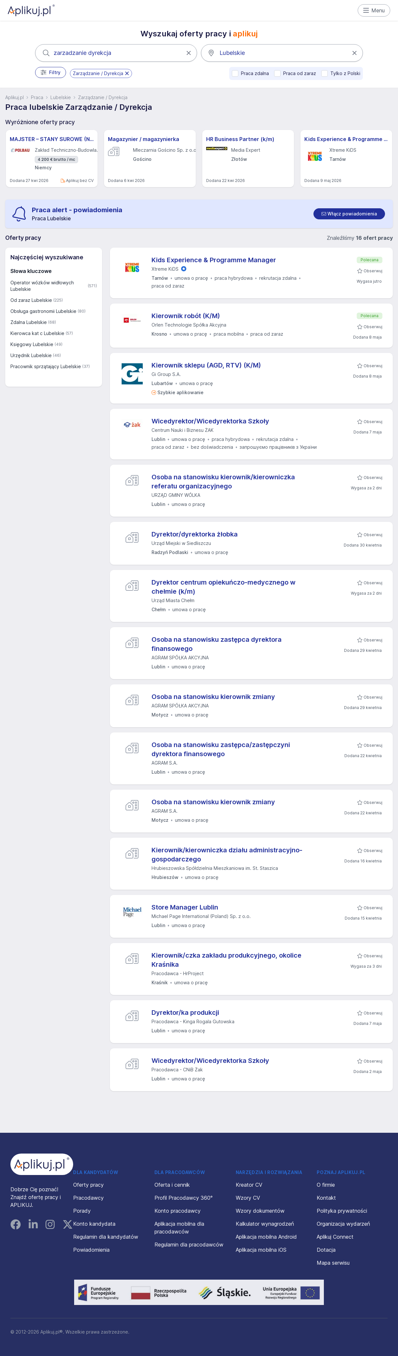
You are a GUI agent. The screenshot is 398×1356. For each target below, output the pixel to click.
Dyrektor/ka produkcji (185, 1012)
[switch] (349, 213)
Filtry (50, 72)
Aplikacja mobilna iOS (261, 1249)
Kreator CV (249, 1185)
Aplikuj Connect (335, 1236)
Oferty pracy (88, 1185)
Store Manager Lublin (185, 907)
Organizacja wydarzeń (343, 1223)
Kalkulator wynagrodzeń (265, 1223)
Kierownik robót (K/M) (186, 316)
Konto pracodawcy (177, 1210)
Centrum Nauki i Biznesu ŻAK (183, 430)
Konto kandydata (94, 1223)
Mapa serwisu (333, 1262)
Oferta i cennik (172, 1185)
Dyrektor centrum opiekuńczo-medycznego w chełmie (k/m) (224, 586)
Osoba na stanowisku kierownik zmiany (213, 697)
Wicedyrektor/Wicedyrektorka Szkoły (210, 421)
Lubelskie (60, 97)
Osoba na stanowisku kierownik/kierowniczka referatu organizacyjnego (223, 481)
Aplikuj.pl (14, 97)
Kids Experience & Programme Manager (346, 139)
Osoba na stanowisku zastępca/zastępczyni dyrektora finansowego (221, 749)
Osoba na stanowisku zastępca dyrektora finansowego (217, 644)
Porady (82, 1210)
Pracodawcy (88, 1198)
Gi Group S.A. (166, 374)
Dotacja (326, 1249)
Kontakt (326, 1198)
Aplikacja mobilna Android (266, 1236)
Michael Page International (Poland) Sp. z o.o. (201, 916)
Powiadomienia (91, 1249)
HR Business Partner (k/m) (240, 139)
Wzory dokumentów (260, 1210)
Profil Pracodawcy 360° (183, 1198)
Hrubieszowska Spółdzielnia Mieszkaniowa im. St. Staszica (215, 868)
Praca (37, 97)
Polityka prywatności (342, 1210)
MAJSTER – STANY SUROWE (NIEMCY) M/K (52, 139)
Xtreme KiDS (165, 269)
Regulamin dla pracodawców (188, 1244)
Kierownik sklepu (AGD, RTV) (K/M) (206, 365)
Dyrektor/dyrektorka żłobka (195, 534)
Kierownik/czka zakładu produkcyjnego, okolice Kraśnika (226, 959)
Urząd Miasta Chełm (173, 600)
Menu (374, 10)
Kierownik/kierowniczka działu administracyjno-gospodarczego (227, 854)
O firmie (326, 1185)
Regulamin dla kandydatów (105, 1236)
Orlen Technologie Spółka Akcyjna (189, 325)
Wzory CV (248, 1198)
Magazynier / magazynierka (143, 139)
